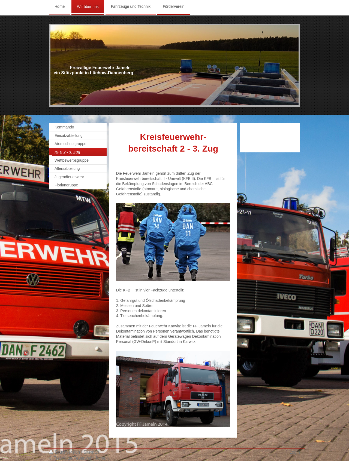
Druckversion (65, 452)
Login (295, 452)
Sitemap (91, 452)
